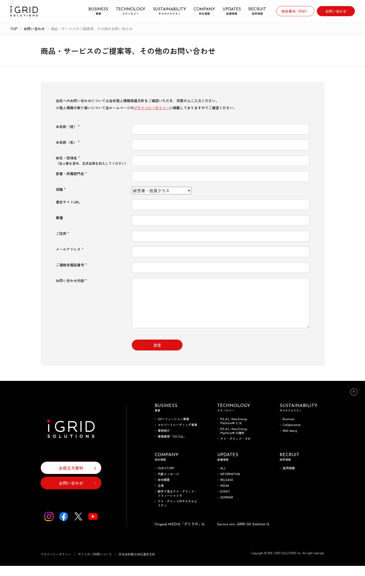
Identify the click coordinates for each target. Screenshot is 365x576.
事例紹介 (164, 440)
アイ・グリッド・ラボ (235, 449)
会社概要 (164, 490)
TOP (13, 28)
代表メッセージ (168, 484)
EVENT (225, 501)
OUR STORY (166, 478)
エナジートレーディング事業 (177, 435)
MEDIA (224, 495)
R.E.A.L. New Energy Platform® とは (233, 431)
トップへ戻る (353, 402)
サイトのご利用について (95, 564)
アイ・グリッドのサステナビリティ (177, 513)
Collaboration (292, 435)
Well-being (290, 440)
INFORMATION (230, 484)
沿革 (161, 495)
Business (288, 429)
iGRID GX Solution (243, 533)
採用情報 (289, 478)
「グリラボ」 (180, 533)
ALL (223, 478)
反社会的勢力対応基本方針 (137, 564)
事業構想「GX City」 (172, 446)
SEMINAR (226, 507)
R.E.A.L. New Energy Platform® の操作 (233, 441)
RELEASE (226, 490)
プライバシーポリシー (151, 107)
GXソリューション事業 (173, 429)
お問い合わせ (34, 28)
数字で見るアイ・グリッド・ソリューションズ (177, 503)
